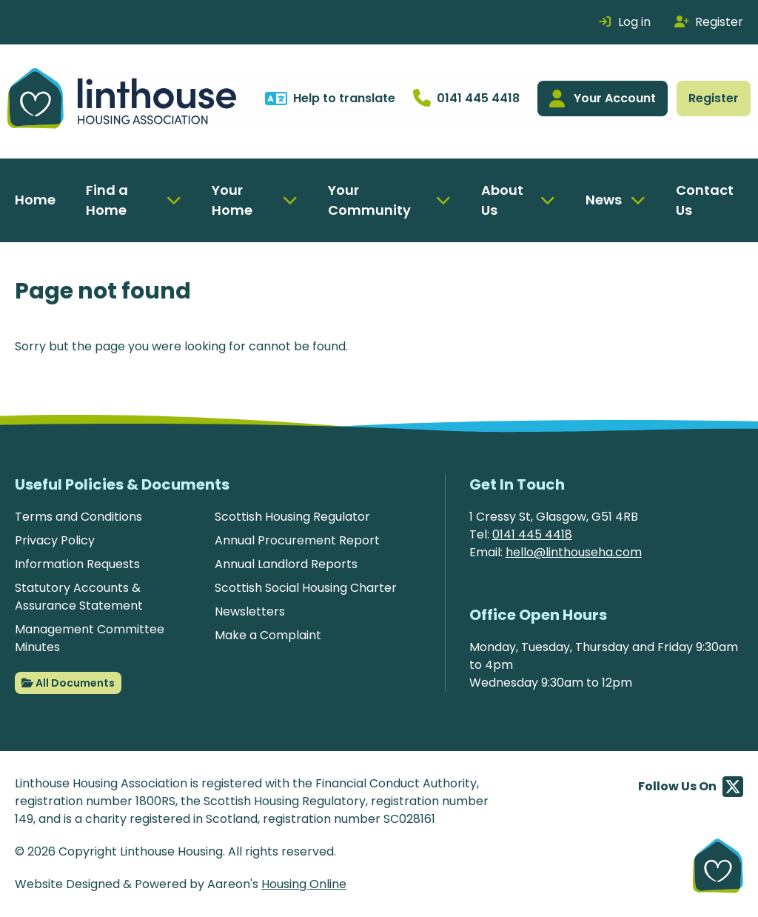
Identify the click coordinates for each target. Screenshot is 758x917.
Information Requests (77, 564)
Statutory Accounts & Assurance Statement (79, 596)
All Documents (68, 683)
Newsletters (250, 611)
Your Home (232, 200)
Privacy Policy (55, 540)
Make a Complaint (268, 635)
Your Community (369, 200)
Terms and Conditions (78, 516)
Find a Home (107, 200)
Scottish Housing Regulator (292, 516)
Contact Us (705, 200)
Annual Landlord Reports (286, 564)
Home (35, 199)
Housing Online (303, 884)
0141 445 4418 (532, 534)
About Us (502, 200)
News (604, 199)
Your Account (602, 98)
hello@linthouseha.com (574, 552)
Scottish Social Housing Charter (306, 587)
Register (713, 98)
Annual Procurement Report (297, 540)
